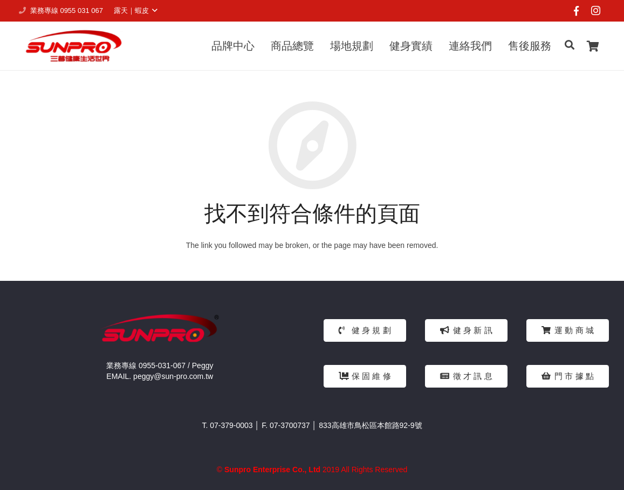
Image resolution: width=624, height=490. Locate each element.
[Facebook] (576, 10)
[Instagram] (595, 10)
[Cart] (593, 46)
